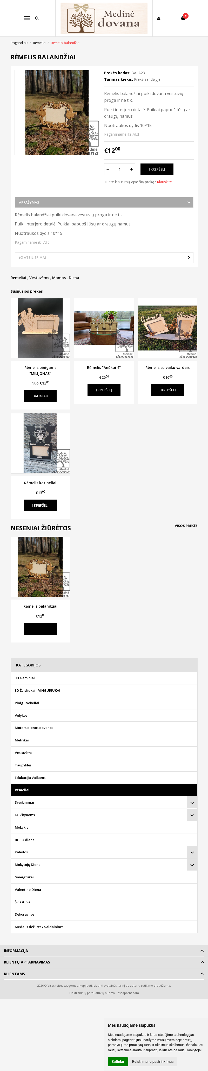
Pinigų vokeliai (27, 703)
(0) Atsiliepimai (32, 257)
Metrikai (22, 740)
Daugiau (40, 396)
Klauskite (164, 181)
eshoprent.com (128, 993)
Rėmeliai (18, 277)
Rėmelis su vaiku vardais (167, 367)
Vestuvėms (39, 277)
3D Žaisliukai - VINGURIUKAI (37, 690)
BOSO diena (25, 839)
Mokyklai (22, 827)
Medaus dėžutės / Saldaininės (39, 926)
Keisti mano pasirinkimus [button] (152, 1062)
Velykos (21, 715)
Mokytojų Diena (28, 864)
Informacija (16, 950)
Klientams (14, 973)
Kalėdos (21, 852)
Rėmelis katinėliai (40, 482)
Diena (74, 277)
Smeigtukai (24, 877)
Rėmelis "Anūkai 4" (104, 367)
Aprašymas (29, 202)
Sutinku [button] (118, 1062)
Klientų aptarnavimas (27, 962)
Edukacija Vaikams (30, 777)
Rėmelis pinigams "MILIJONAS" (40, 370)
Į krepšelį (104, 390)
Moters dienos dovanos (34, 727)
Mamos (59, 277)
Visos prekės (186, 525)
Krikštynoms (25, 814)
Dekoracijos (24, 914)
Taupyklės (23, 765)
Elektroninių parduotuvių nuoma (92, 993)
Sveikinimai (24, 802)
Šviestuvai (23, 902)
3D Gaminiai (25, 678)
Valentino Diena (28, 889)
